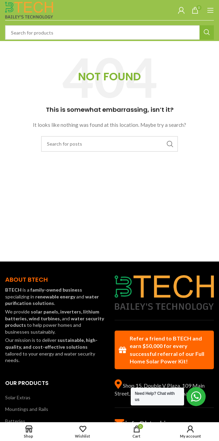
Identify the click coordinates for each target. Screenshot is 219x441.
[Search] (109, 32)
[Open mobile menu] (210, 10)
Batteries (15, 421)
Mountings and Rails (26, 409)
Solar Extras (17, 397)
